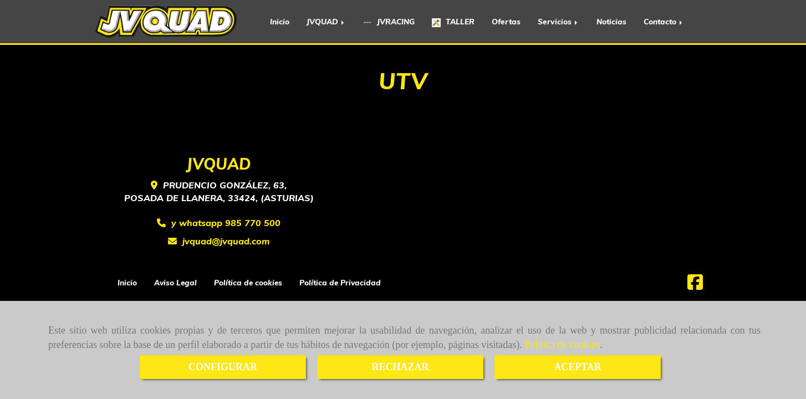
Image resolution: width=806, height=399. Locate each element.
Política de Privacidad (340, 282)
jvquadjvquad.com (226, 241)
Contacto (664, 21)
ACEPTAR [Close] (577, 366)
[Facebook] (695, 285)
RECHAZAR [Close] (399, 366)
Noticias (611, 21)
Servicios (558, 21)
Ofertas (506, 21)
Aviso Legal (175, 282)
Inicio (279, 21)
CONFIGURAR (222, 366)
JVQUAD (326, 21)
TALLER (453, 22)
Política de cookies (562, 344)
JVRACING (389, 21)
